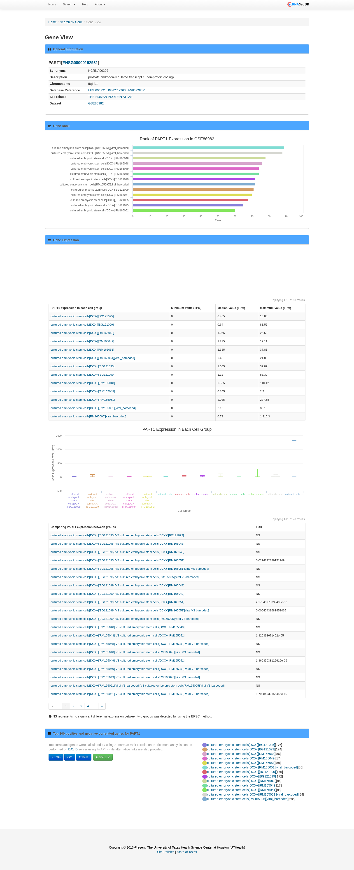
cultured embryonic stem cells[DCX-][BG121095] (82, 316)
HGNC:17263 (116, 90)
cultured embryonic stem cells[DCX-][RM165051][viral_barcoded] (93, 358)
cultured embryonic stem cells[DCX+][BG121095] (82, 366)
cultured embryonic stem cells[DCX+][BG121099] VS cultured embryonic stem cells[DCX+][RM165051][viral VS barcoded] (130, 610)
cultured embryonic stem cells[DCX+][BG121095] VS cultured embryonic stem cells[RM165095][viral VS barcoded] (125, 577)
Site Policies (165, 852)
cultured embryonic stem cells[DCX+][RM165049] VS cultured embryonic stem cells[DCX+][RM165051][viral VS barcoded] (130, 669)
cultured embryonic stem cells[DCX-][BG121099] (82, 324)
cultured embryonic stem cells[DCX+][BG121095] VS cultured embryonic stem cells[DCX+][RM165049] (117, 552)
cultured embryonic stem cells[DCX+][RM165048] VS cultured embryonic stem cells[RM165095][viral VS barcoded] (125, 652)
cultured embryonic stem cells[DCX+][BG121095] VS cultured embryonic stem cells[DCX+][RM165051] (117, 560)
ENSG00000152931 (80, 62)
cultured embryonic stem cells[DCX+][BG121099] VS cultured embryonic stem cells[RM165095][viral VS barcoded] (125, 618)
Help (85, 4)
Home (52, 4)
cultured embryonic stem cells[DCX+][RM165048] (83, 383)
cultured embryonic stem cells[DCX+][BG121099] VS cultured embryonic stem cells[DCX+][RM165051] (117, 602)
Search (69, 4)
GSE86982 (96, 103)
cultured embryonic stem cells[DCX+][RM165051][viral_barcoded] (93, 408)
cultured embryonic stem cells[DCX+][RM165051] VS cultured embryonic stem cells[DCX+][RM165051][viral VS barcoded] (130, 694)
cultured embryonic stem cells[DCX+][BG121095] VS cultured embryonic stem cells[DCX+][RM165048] (117, 543)
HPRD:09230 (135, 90)
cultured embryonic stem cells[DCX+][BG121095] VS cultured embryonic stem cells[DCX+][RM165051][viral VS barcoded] (130, 568)
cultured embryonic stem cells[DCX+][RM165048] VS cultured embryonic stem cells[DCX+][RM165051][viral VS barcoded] (130, 644)
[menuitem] (52, 4)
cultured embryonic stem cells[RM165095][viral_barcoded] (88, 416)
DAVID (73, 749)
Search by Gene (71, 22)
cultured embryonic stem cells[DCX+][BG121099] (82, 374)
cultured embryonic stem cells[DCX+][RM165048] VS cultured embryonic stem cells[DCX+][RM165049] (117, 627)
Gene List (103, 757)
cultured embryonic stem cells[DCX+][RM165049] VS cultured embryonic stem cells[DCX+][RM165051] (117, 660)
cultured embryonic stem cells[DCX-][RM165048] (82, 333)
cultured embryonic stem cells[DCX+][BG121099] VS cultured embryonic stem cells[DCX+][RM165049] (117, 593)
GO (69, 757)
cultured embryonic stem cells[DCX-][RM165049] (82, 341)
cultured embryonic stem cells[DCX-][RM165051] (82, 349)
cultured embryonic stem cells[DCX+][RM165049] (83, 391)
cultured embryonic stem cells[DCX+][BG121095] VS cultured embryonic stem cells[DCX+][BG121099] (117, 535)
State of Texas (187, 852)
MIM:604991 (97, 90)
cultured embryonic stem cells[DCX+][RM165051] (83, 399)
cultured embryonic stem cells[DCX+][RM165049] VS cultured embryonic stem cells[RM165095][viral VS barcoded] (125, 677)
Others (83, 757)
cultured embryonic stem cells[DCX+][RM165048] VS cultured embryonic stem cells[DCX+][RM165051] (117, 635)
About (100, 4)
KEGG (56, 757)
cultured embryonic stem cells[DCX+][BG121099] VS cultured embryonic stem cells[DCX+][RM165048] (117, 585)
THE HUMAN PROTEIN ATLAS (110, 97)
